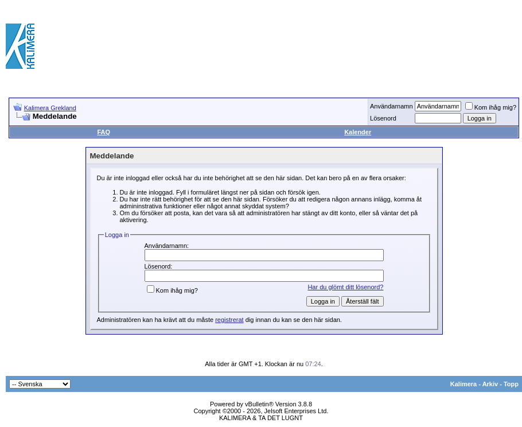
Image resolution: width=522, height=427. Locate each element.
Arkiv (490, 384)
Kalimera (463, 384)
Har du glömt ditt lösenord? (345, 287)
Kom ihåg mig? (490, 107)
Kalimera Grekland (50, 107)
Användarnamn (391, 106)
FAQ (103, 132)
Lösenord (383, 118)
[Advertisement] (466, 46)
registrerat (229, 319)
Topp (511, 384)
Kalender (357, 132)
